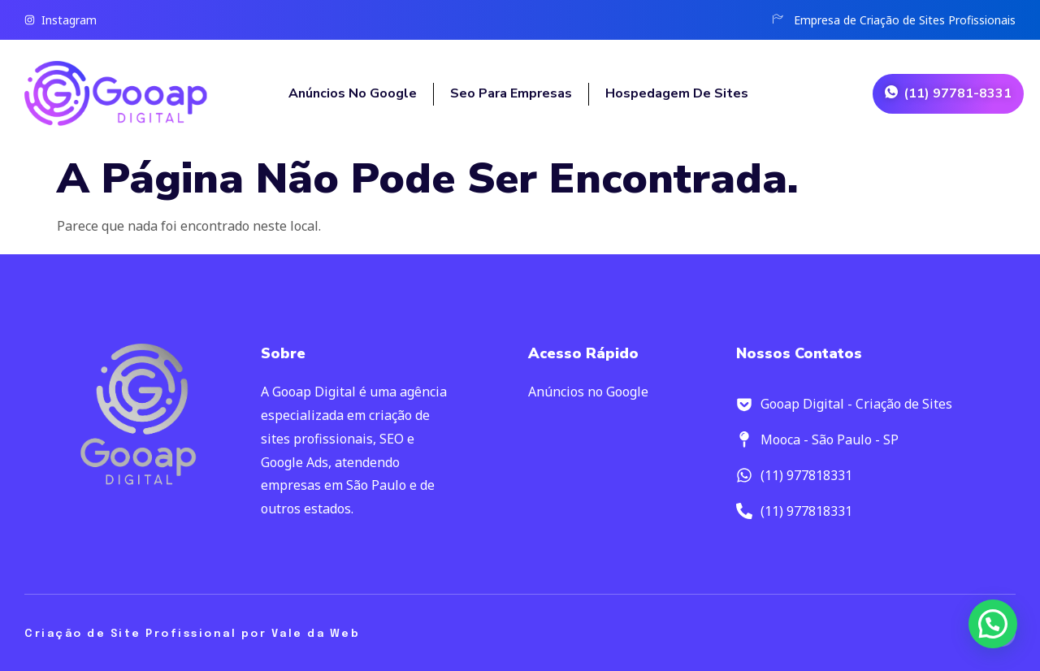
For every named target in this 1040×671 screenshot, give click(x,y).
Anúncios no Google (352, 93)
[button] (992, 624)
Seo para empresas (511, 93)
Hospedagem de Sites (678, 93)
